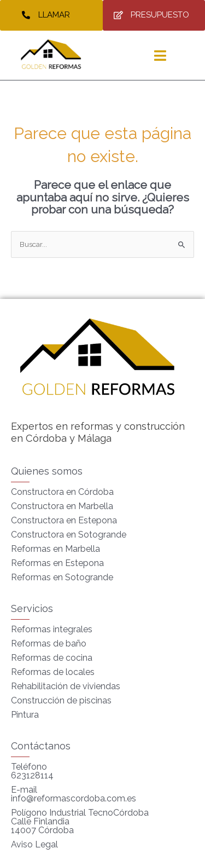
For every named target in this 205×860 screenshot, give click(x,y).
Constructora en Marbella (62, 506)
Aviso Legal (34, 844)
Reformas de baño (48, 643)
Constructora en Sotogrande (68, 534)
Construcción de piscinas (61, 700)
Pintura (25, 714)
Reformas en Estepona (57, 563)
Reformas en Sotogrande (62, 577)
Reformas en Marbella (55, 549)
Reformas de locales (53, 672)
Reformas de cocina (51, 658)
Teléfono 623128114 (32, 771)
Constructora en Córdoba (62, 492)
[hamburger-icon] (160, 55)
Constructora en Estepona (64, 520)
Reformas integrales (51, 629)
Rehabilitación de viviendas (65, 686)
